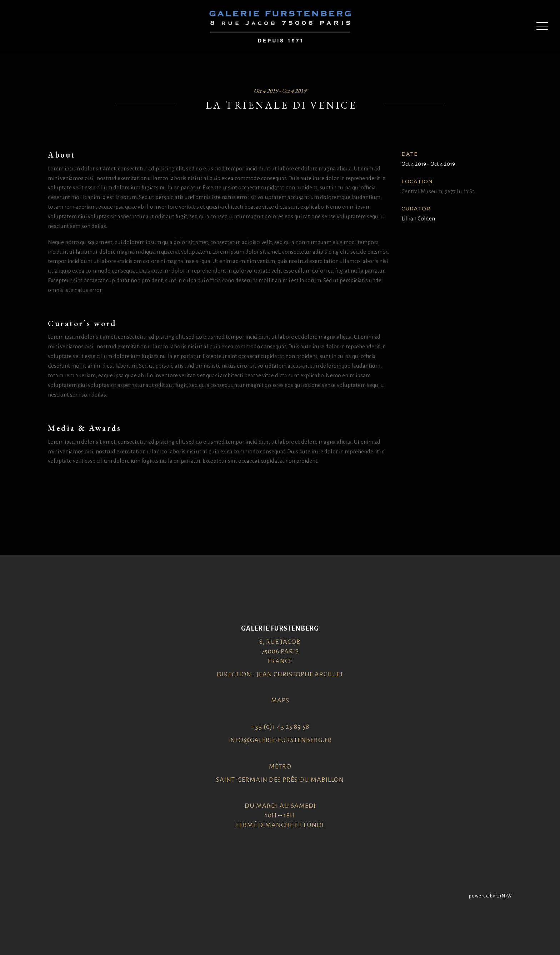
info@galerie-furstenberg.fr (280, 739)
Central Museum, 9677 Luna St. (438, 191)
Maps (280, 700)
